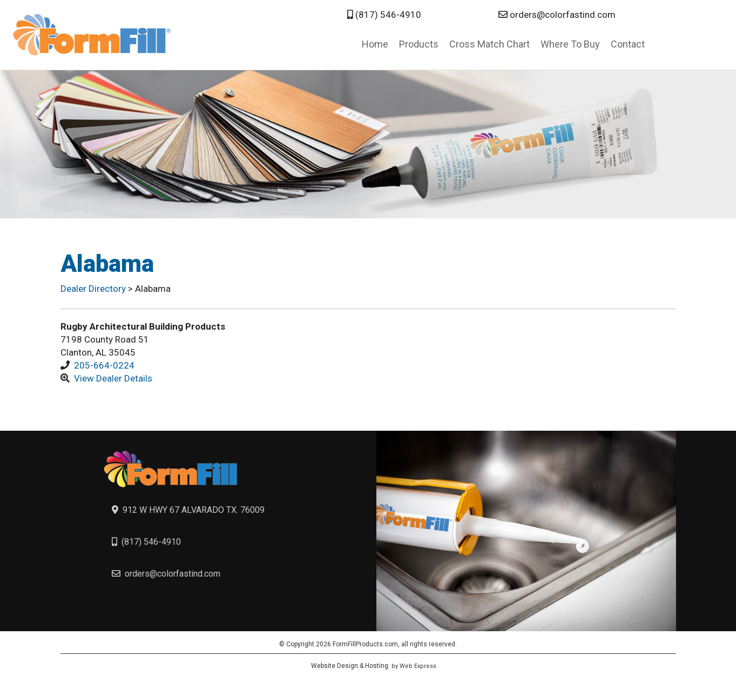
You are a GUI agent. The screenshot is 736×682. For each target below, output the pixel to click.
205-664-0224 (104, 365)
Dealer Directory (94, 288)
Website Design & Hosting (349, 666)
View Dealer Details (113, 378)
